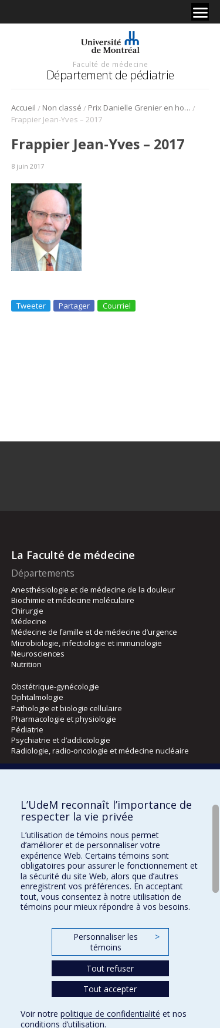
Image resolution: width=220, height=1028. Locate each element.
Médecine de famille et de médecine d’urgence (94, 632)
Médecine (28, 621)
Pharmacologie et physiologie (63, 719)
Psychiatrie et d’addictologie (60, 740)
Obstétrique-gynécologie (55, 686)
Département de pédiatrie (110, 75)
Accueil (23, 107)
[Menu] (200, 12)
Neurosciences (38, 653)
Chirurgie (27, 610)
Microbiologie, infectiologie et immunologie (86, 643)
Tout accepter (110, 988)
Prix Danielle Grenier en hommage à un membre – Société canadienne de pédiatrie (139, 107)
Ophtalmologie (37, 697)
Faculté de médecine (110, 64)
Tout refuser (110, 968)
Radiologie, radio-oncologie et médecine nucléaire (100, 750)
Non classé (62, 107)
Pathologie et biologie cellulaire (66, 708)
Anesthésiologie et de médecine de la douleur (93, 589)
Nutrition (26, 664)
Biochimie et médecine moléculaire (72, 600)
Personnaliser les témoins (116, 942)
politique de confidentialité (110, 1013)
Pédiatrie (27, 729)
